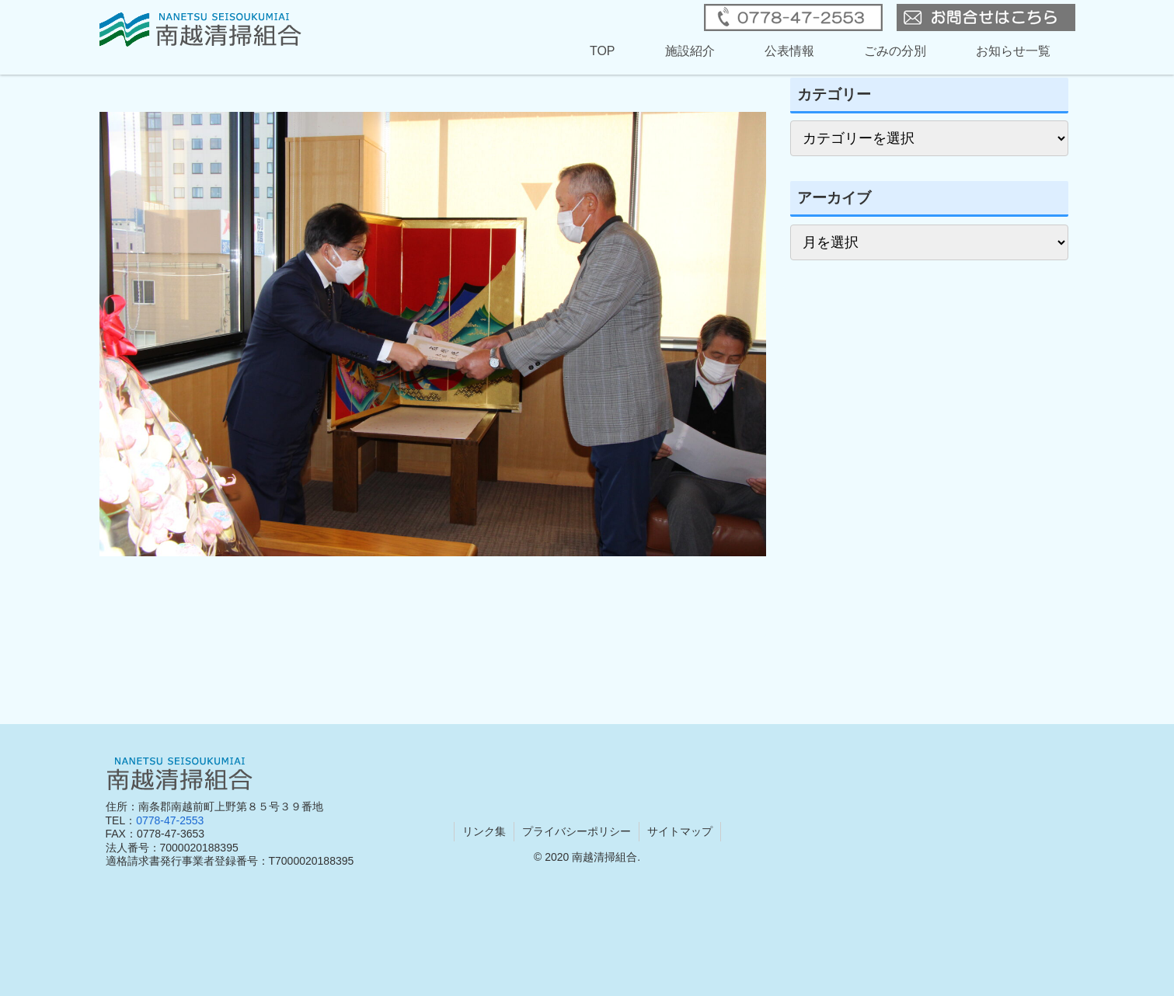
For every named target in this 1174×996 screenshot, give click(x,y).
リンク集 (484, 831)
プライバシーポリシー (576, 831)
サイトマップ (679, 831)
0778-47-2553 (170, 820)
